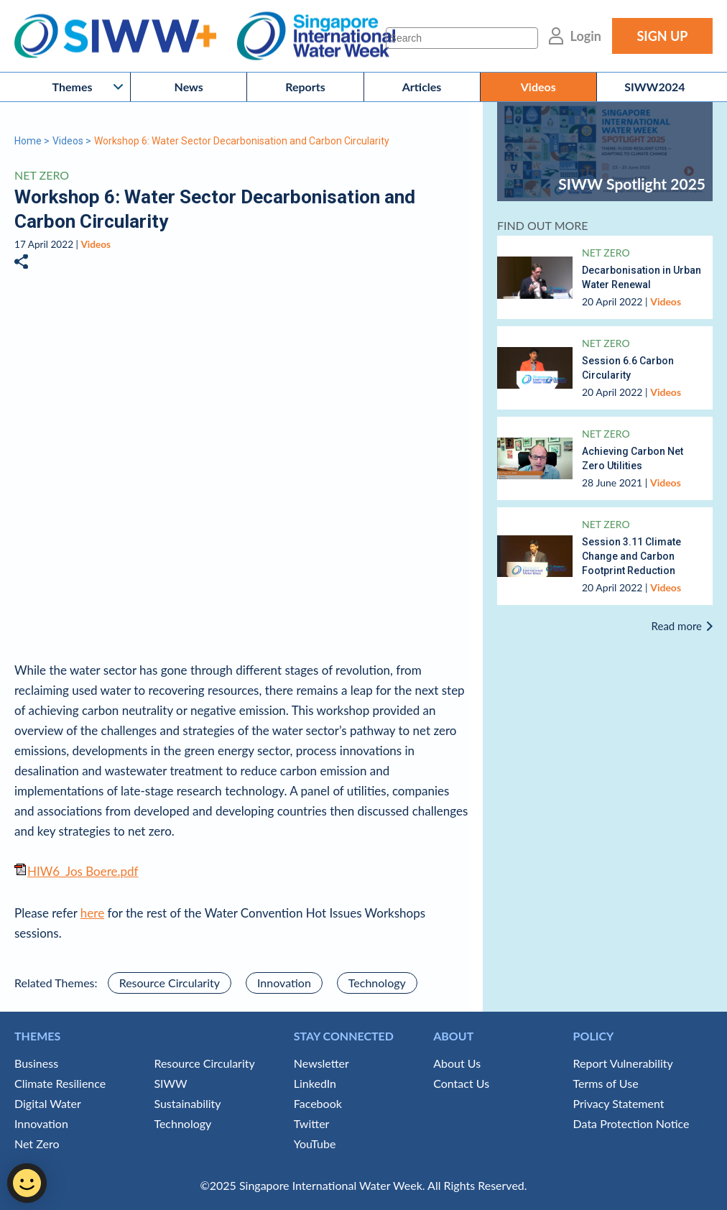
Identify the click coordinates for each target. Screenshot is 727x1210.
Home (28, 141)
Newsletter (321, 1063)
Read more (677, 625)
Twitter (312, 1123)
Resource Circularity (169, 982)
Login (585, 36)
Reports (305, 86)
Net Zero (41, 175)
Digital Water (47, 1103)
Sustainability (187, 1103)
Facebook (318, 1103)
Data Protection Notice (631, 1123)
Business (36, 1063)
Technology (377, 982)
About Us (457, 1063)
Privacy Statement (619, 1103)
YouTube (315, 1143)
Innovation (284, 982)
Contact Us (461, 1083)
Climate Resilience (60, 1083)
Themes (72, 86)
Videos (538, 86)
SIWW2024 (654, 86)
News (189, 86)
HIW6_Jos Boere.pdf (83, 871)
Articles (422, 86)
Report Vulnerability (623, 1063)
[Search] (462, 38)
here (92, 912)
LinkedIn (315, 1083)
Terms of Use (606, 1083)
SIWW (170, 1083)
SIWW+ (122, 36)
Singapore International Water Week (316, 36)
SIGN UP (661, 36)
